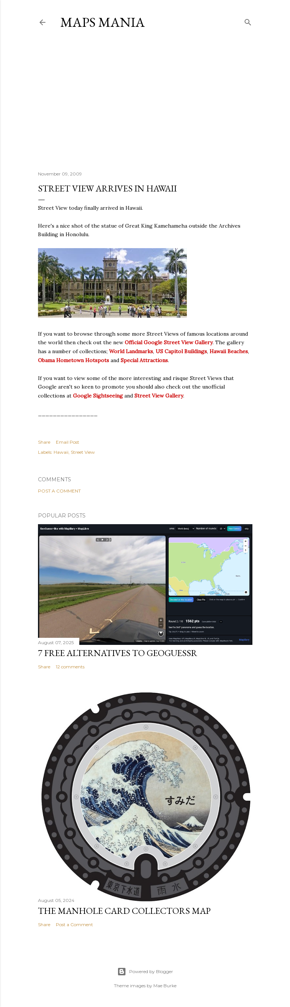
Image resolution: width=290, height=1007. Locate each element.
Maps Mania (102, 22)
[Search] (247, 20)
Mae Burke (164, 985)
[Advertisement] (145, 100)
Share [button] (44, 442)
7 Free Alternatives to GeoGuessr (117, 653)
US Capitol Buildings (181, 351)
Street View (83, 452)
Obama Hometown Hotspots (73, 360)
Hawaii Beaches (229, 351)
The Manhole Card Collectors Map (124, 910)
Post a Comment (59, 491)
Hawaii (61, 452)
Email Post (67, 442)
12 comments (70, 666)
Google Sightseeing (98, 395)
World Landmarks (131, 351)
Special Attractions (144, 360)
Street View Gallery (158, 395)
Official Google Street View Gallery (169, 342)
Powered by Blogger (145, 971)
